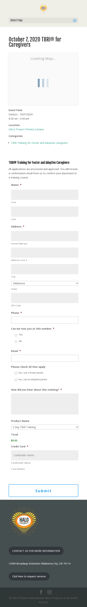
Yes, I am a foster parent (30, 372)
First (13, 202)
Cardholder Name (21, 462)
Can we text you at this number (32, 328)
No (20, 341)
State (14, 289)
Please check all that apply (28, 366)
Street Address (19, 243)
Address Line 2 (19, 260)
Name (16, 185)
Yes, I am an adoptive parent (32, 379)
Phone (16, 312)
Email (16, 351)
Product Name (20, 421)
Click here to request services (29, 576)
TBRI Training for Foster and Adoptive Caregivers (39, 142)
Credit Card (19, 446)
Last (13, 219)
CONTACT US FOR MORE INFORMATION (36, 551)
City (13, 276)
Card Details (18, 469)
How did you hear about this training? (36, 389)
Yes (21, 334)
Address (17, 226)
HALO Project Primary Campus (26, 129)
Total (14, 434)
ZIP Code (16, 305)
